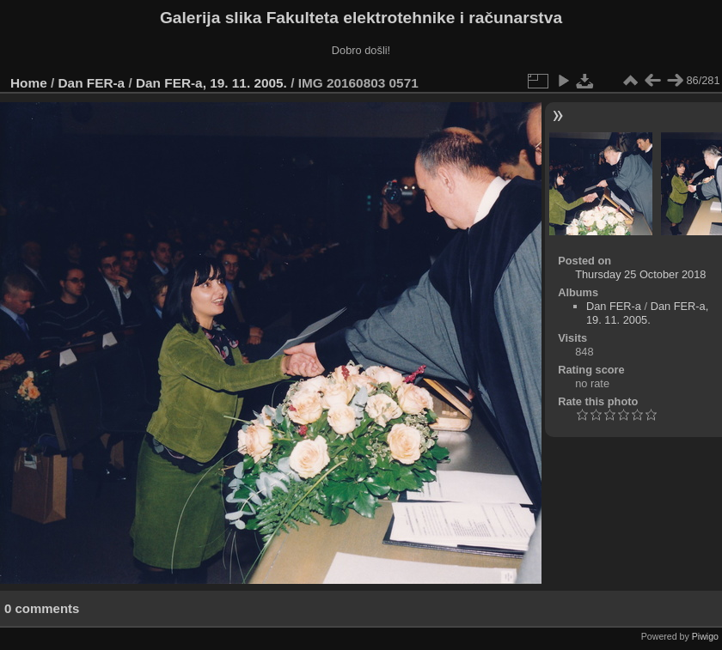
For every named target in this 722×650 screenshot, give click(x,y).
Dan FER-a (91, 83)
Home (28, 83)
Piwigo (705, 636)
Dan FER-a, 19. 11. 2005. (211, 83)
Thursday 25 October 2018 (640, 274)
